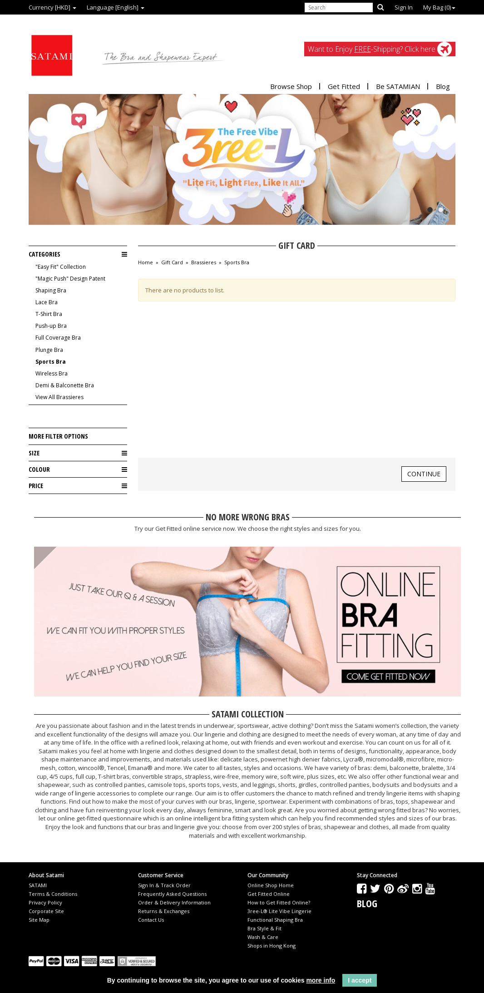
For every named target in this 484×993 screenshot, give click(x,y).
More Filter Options (58, 436)
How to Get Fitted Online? (278, 902)
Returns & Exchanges (163, 911)
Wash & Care (262, 937)
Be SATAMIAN (398, 86)
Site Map (39, 919)
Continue (423, 473)
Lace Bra (46, 302)
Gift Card (172, 262)
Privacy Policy (45, 902)
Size (78, 453)
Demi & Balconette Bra (64, 385)
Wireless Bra (51, 373)
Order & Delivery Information (174, 902)
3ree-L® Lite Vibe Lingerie (279, 911)
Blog (443, 86)
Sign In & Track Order (164, 885)
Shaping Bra (50, 290)
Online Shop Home (270, 885)
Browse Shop (291, 86)
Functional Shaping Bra (275, 919)
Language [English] (115, 7)
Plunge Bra (49, 350)
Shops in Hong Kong (271, 945)
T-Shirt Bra (48, 314)
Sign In (404, 7)
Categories (78, 254)
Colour (78, 469)
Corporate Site (46, 911)
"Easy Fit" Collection (60, 267)
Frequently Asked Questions (172, 893)
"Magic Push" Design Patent (70, 278)
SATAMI (38, 885)
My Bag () (439, 7)
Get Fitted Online (268, 893)
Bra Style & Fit (264, 928)
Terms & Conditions (53, 893)
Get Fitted (344, 86)
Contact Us (151, 919)
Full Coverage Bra (58, 337)
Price (78, 485)
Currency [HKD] (52, 7)
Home (145, 262)
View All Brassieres (59, 397)
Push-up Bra (51, 326)
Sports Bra (50, 362)
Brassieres (203, 262)
